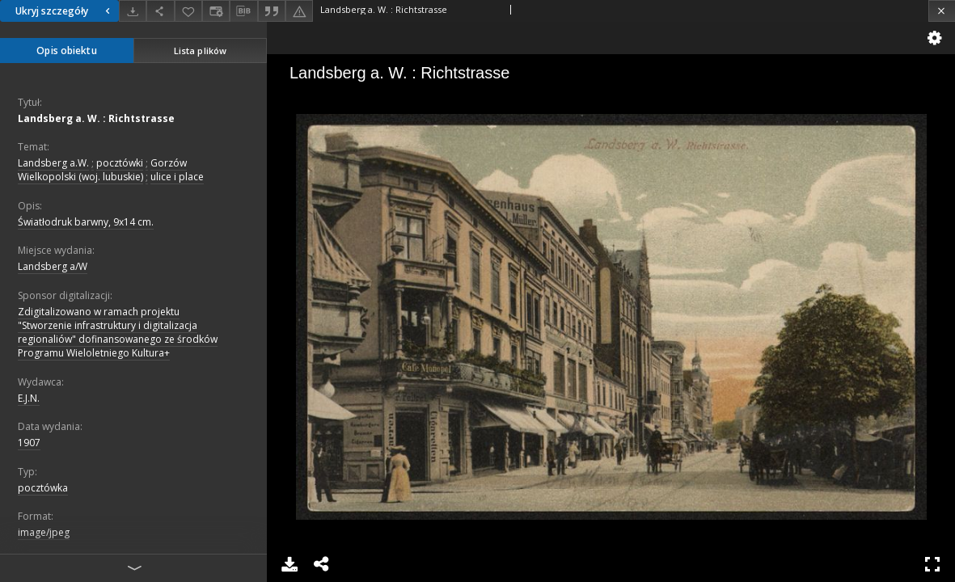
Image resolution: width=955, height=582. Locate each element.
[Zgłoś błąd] (299, 11)
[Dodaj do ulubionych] (188, 11)
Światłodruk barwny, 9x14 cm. (86, 222)
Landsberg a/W (52, 266)
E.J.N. (29, 398)
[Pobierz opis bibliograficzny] (243, 11)
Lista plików (200, 50)
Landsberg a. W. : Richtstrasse (96, 118)
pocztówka (43, 488)
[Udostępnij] (160, 11)
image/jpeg (44, 532)
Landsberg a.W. (53, 163)
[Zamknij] (941, 11)
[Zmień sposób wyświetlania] (216, 11)
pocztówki (119, 163)
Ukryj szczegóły (64, 11)
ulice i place (177, 176)
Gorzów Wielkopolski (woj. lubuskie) (102, 169)
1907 (29, 442)
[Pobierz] (132, 11)
